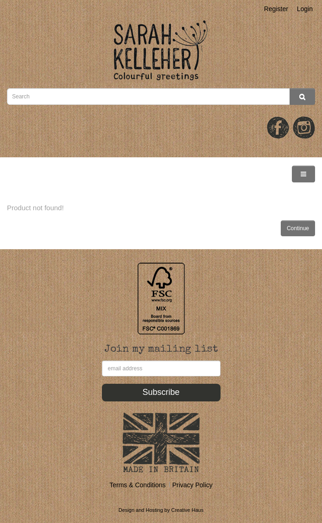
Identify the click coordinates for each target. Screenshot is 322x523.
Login (305, 9)
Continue (298, 228)
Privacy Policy (192, 485)
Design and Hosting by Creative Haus (161, 510)
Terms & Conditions (137, 485)
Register (276, 9)
